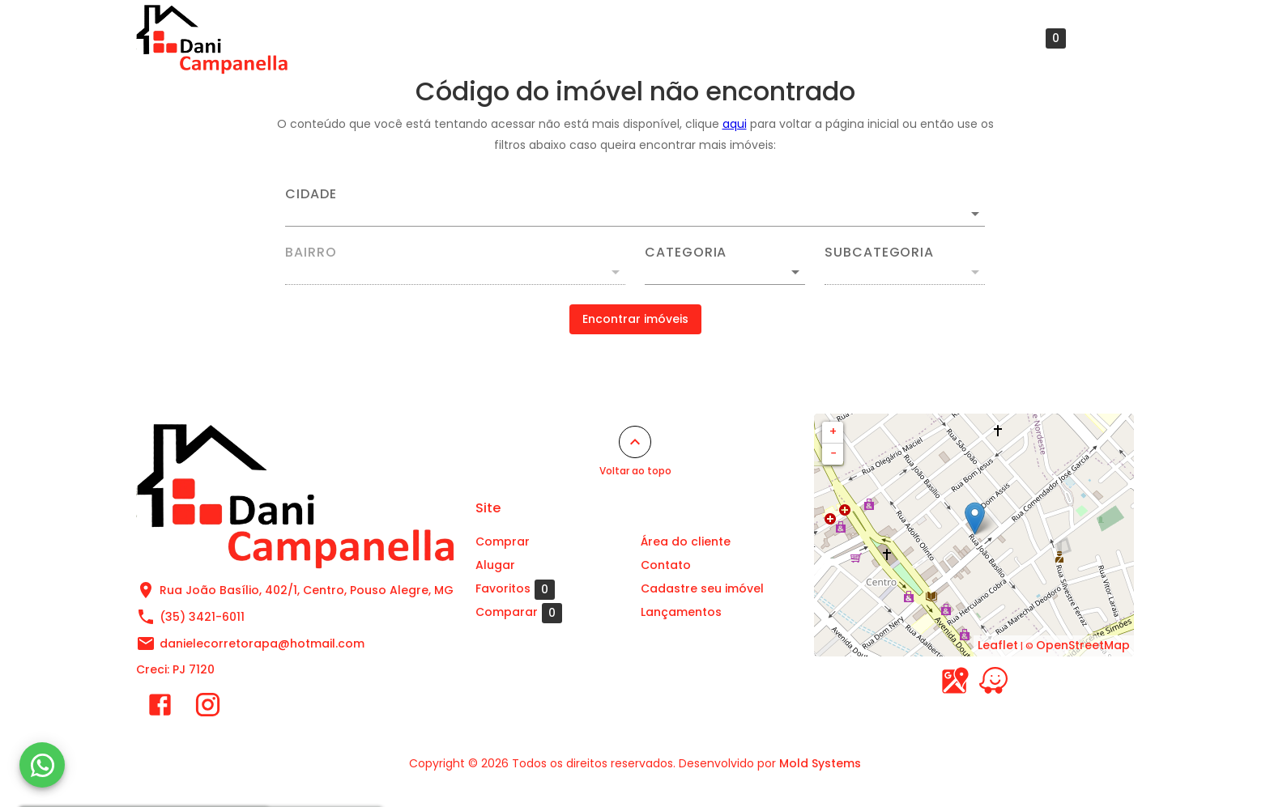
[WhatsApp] (42, 765)
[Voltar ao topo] (635, 442)
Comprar (494, 38)
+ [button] (833, 431)
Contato (929, 38)
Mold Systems (820, 763)
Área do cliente (671, 38)
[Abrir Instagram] (208, 708)
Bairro (311, 252)
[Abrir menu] (1108, 38)
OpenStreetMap (1083, 645)
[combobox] (635, 207)
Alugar (574, 38)
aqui (734, 124)
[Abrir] (975, 213)
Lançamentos (681, 612)
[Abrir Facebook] (160, 708)
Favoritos (1026, 38)
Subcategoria (879, 252)
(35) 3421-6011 (202, 617)
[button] (725, 272)
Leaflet (998, 645)
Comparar (518, 612)
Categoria (686, 252)
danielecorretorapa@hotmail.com (262, 643)
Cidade (311, 194)
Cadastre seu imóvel (810, 38)
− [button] (833, 453)
